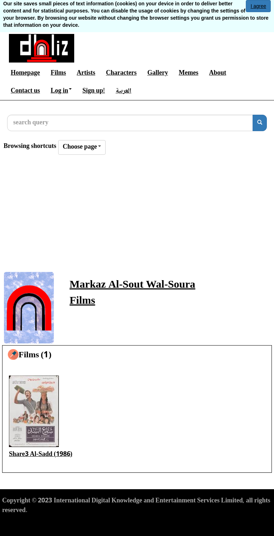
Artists (86, 73)
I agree (258, 6)
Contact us (25, 91)
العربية (123, 91)
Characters (121, 73)
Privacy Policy (60, 523)
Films (58, 73)
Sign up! (93, 91)
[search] (260, 123)
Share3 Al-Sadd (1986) (40, 454)
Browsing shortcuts (30, 147)
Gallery (157, 73)
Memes (188, 73)
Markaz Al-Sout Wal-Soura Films (132, 293)
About (217, 73)
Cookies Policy (104, 523)
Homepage (25, 73)
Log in (61, 91)
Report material (149, 523)
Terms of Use (19, 523)
